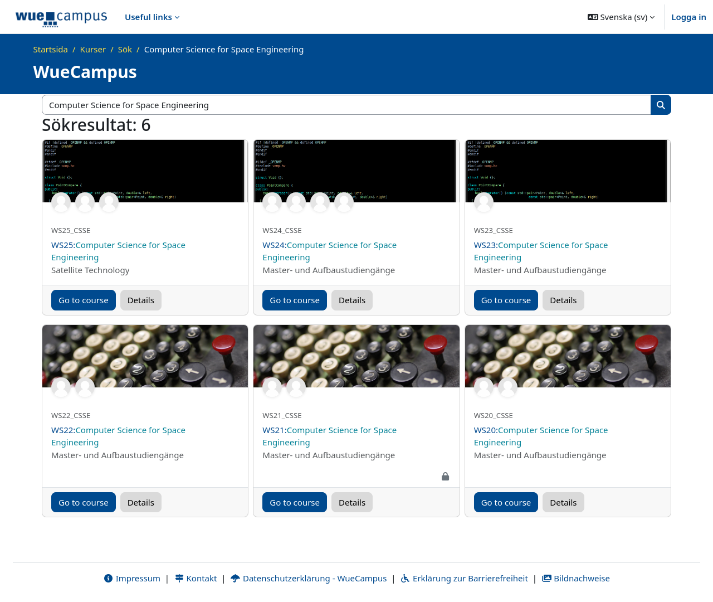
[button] (621, 16)
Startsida (50, 49)
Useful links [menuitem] (148, 16)
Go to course (83, 299)
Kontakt (195, 578)
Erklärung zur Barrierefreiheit (464, 578)
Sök (125, 49)
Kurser (93, 49)
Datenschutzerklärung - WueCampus (308, 578)
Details (141, 299)
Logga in (688, 16)
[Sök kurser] (347, 105)
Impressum (131, 578)
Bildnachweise (575, 578)
